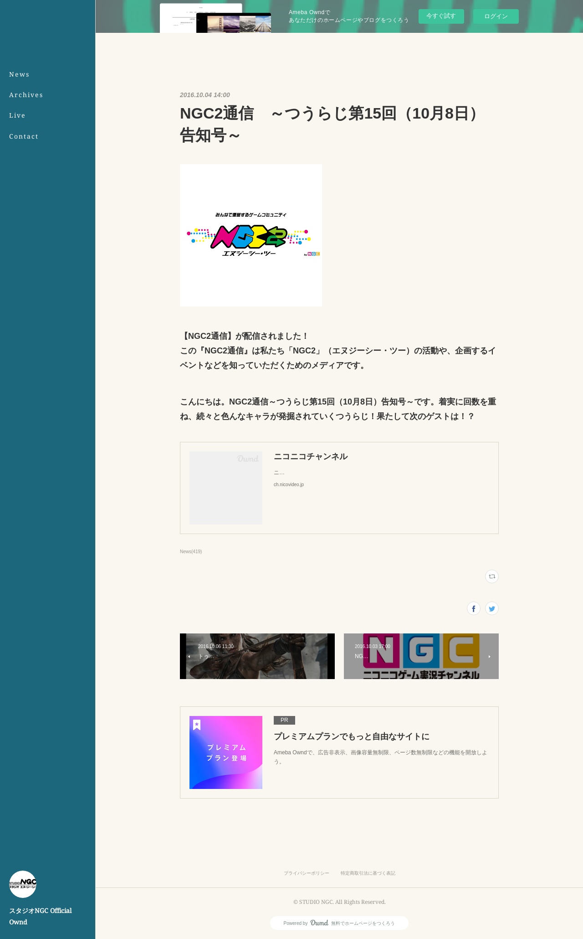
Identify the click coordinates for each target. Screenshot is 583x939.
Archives (26, 94)
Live (17, 115)
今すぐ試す (441, 15)
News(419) (191, 551)
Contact (24, 136)
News (19, 74)
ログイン (496, 16)
